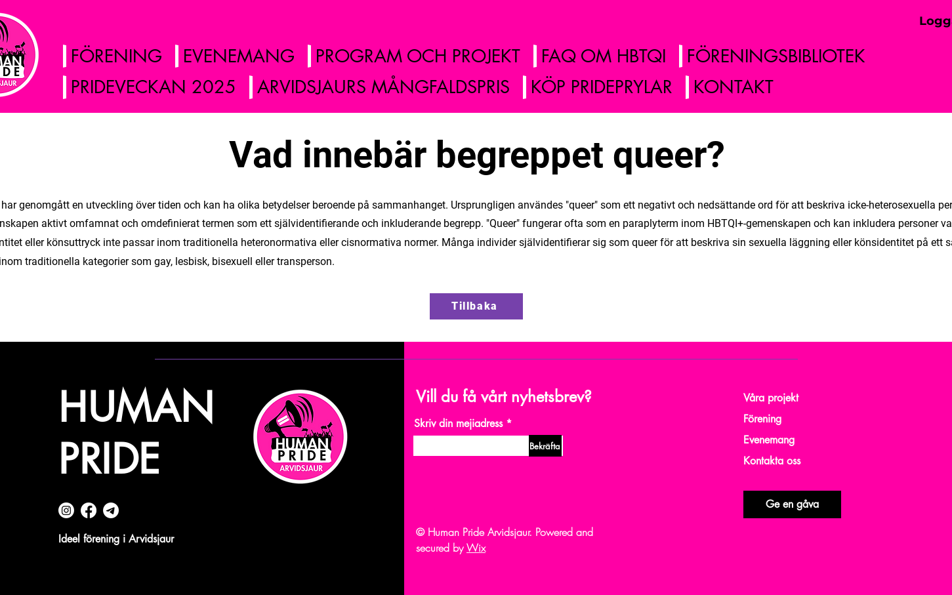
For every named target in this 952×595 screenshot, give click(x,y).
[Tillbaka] (476, 306)
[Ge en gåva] (792, 504)
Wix (476, 548)
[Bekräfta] (545, 446)
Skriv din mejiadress (458, 424)
